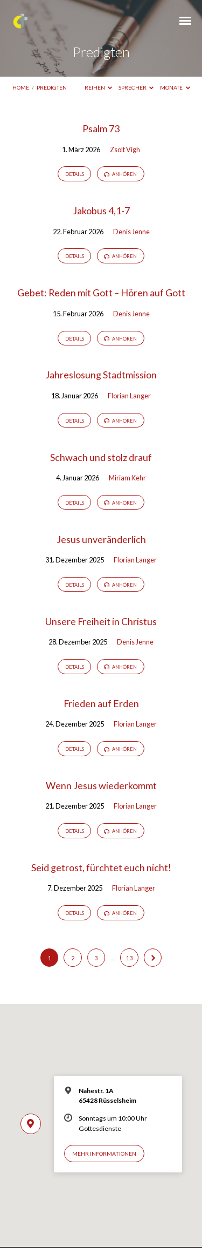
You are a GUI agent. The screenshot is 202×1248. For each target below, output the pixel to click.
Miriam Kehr (127, 477)
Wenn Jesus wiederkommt (101, 785)
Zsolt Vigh (125, 149)
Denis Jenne (131, 231)
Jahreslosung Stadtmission (101, 375)
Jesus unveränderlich (101, 539)
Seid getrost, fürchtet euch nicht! (101, 867)
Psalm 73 (101, 128)
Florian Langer (129, 395)
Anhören (120, 174)
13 (129, 957)
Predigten (52, 87)
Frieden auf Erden (101, 703)
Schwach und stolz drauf (101, 457)
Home (20, 87)
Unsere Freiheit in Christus (101, 621)
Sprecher (136, 87)
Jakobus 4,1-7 (101, 210)
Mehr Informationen (104, 1153)
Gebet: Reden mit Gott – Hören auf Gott (101, 293)
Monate (175, 87)
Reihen (99, 87)
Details (74, 174)
